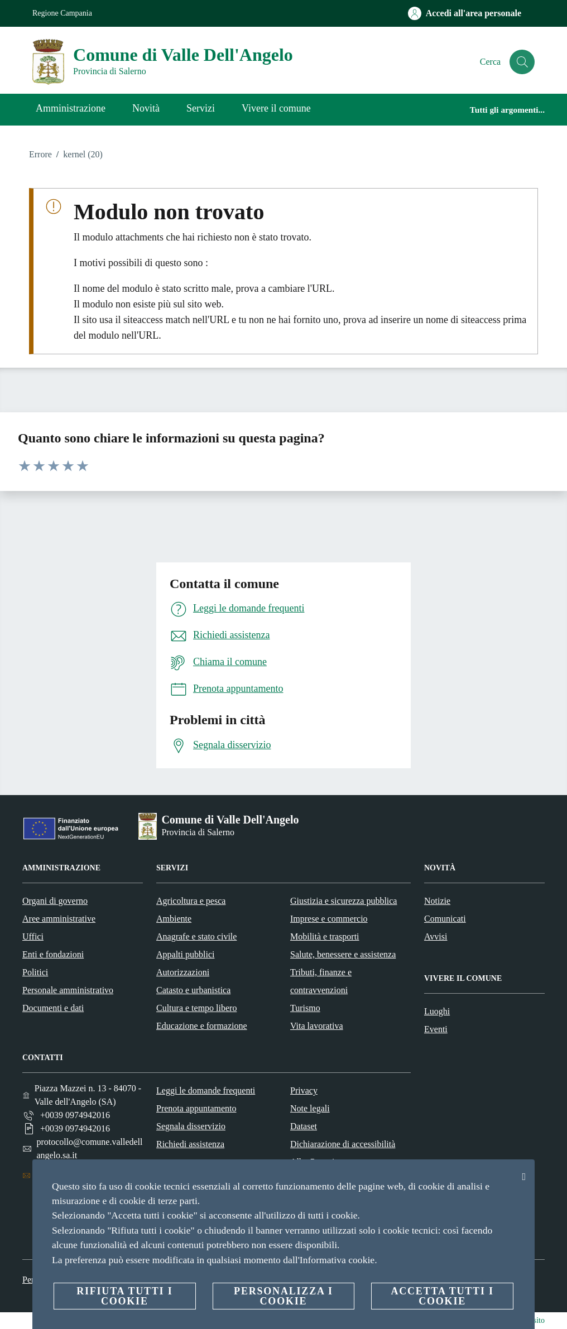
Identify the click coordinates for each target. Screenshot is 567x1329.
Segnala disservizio (190, 1126)
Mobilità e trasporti (324, 936)
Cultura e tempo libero (196, 1008)
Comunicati (445, 918)
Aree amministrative (58, 918)
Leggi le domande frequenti (205, 1090)
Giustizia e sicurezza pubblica (343, 901)
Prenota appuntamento (196, 1108)
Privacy (304, 1090)
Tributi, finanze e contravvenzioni (321, 981)
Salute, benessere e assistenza (343, 954)
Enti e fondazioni (53, 954)
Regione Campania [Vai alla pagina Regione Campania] (62, 13)
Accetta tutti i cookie (442, 1296)
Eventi (436, 1029)
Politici (35, 972)
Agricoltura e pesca (190, 901)
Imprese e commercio (329, 918)
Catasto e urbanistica (193, 990)
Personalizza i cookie (283, 1296)
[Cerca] (521, 62)
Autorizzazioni (182, 972)
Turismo (305, 1008)
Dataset (303, 1126)
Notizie (437, 901)
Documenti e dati (53, 1008)
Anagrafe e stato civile (196, 936)
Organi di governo (55, 901)
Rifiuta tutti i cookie (124, 1296)
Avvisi (435, 936)
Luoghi (437, 1011)
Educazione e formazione (201, 1026)
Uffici (33, 936)
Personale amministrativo (67, 990)
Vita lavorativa (316, 1026)
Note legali (310, 1108)
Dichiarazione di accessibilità (342, 1144)
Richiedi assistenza (190, 1144)
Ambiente (173, 918)
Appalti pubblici (185, 954)
